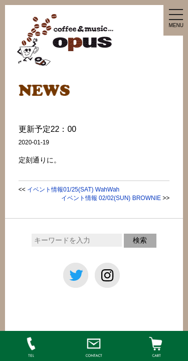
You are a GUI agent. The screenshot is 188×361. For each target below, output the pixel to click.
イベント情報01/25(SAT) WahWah (73, 189)
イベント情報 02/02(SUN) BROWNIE (111, 198)
